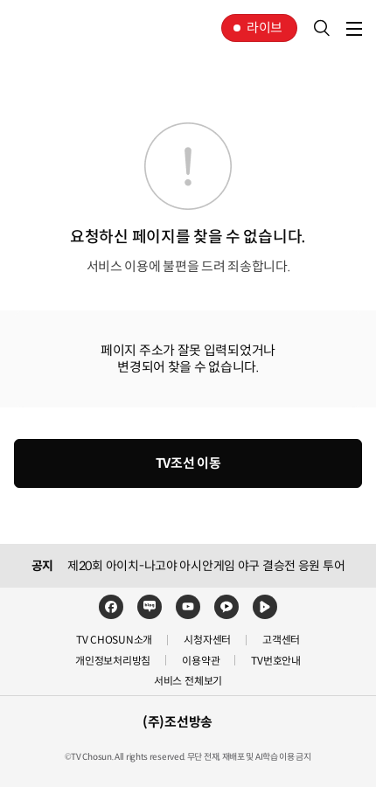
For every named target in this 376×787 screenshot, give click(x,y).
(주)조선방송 (177, 722)
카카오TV (226, 607)
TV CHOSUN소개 (114, 639)
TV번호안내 (276, 660)
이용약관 (200, 660)
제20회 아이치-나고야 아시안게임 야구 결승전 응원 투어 (206, 566)
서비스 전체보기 (188, 680)
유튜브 (188, 607)
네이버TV (265, 607)
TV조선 (68, 28)
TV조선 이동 (188, 463)
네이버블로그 (149, 607)
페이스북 (111, 607)
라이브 (264, 27)
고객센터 (281, 639)
